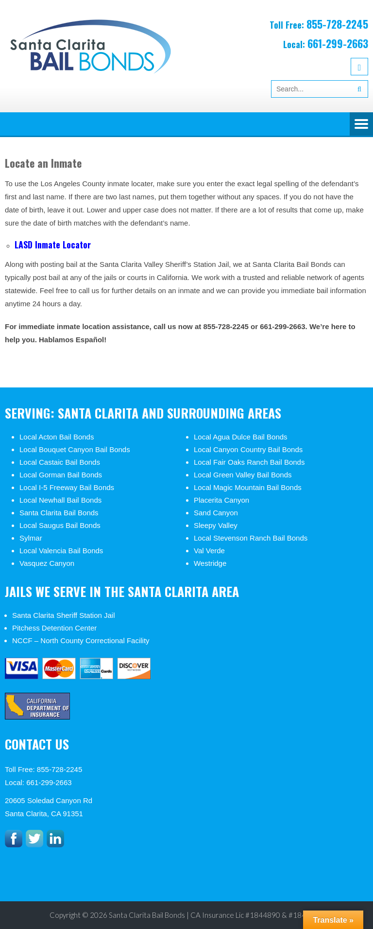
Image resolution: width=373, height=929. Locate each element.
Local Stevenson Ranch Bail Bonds (250, 538)
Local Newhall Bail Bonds (60, 500)
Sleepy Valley (215, 525)
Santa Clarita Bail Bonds (59, 512)
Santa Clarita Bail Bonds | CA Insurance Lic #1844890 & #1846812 (216, 915)
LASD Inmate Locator (54, 244)
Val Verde (209, 550)
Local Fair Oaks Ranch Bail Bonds (249, 462)
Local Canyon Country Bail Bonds (248, 449)
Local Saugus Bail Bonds (60, 525)
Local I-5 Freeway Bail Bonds (66, 487)
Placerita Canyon (221, 500)
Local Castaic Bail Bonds (59, 462)
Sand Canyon (216, 512)
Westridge (210, 563)
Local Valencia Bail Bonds (61, 550)
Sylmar (30, 538)
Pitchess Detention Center (54, 628)
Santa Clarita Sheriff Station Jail (63, 615)
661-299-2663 (337, 43)
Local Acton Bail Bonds (56, 437)
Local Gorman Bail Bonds (60, 475)
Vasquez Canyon (46, 563)
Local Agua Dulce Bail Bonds (241, 437)
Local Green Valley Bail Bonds (243, 475)
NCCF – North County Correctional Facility (81, 640)
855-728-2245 (337, 24)
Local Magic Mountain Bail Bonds (248, 487)
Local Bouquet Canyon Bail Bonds (74, 449)
